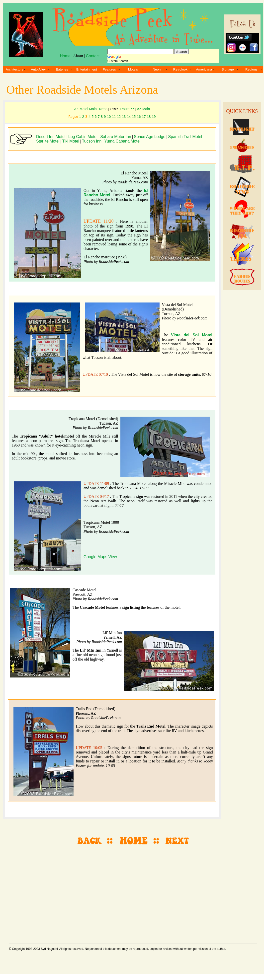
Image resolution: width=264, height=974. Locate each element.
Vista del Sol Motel (191, 335)
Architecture (14, 69)
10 (109, 117)
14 (129, 117)
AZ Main (143, 109)
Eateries (62, 69)
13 (124, 117)
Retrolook (180, 69)
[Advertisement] (241, 374)
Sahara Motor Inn (115, 137)
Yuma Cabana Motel (122, 141)
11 (114, 117)
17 (144, 117)
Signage (228, 69)
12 (119, 117)
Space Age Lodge (149, 137)
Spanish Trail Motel (185, 137)
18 (149, 117)
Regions (251, 69)
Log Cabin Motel (83, 137)
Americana (204, 69)
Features (109, 69)
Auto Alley (38, 69)
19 (154, 117)
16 (139, 117)
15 (134, 117)
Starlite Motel (47, 141)
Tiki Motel (70, 141)
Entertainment (86, 69)
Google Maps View (100, 557)
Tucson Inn (92, 141)
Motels (133, 69)
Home (65, 56)
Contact (92, 56)
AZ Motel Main (85, 109)
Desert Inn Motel (51, 137)
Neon (157, 69)
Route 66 (127, 109)
